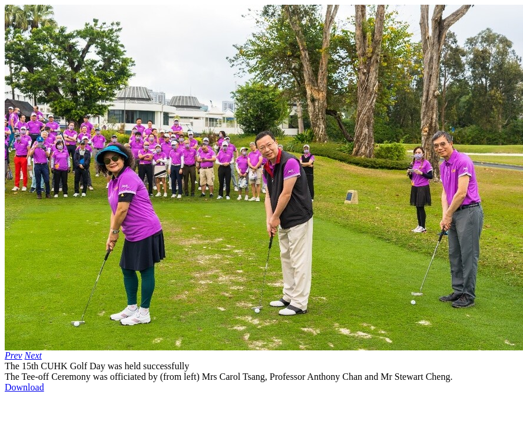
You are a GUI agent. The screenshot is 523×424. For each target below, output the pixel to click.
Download (24, 387)
